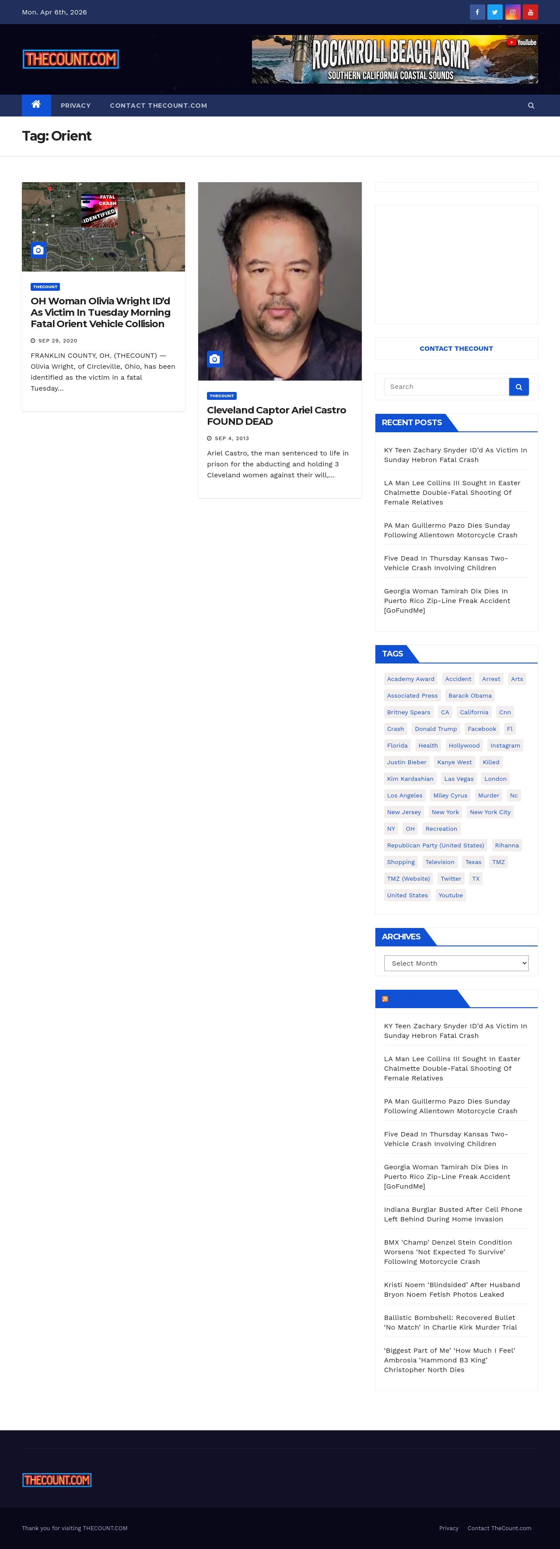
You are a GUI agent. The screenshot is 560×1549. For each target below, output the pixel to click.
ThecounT (45, 286)
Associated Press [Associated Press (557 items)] (412, 695)
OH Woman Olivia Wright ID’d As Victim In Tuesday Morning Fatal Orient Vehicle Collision (101, 312)
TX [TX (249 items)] (476, 878)
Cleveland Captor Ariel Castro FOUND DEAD (276, 415)
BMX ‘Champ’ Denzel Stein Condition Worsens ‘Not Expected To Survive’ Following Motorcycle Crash (448, 1252)
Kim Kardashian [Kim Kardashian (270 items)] (410, 778)
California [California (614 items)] (474, 712)
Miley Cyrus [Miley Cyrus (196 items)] (450, 795)
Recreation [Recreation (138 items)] (442, 828)
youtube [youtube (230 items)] (451, 895)
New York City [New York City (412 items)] (490, 811)
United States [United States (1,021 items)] (407, 895)
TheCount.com (422, 998)
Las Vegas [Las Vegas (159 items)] (459, 778)
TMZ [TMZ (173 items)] (498, 861)
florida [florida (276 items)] (397, 745)
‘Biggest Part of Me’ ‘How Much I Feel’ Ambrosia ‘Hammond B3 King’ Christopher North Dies (449, 1360)
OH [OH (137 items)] (410, 828)
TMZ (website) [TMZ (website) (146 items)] (408, 878)
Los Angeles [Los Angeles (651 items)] (405, 795)
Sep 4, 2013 (232, 438)
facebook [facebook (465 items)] (482, 728)
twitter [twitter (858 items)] (451, 878)
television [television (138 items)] (440, 861)
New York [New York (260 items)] (445, 811)
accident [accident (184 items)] (458, 678)
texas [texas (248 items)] (473, 861)
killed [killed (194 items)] (491, 762)
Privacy (76, 105)
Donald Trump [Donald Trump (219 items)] (436, 728)
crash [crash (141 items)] (395, 728)
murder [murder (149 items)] (489, 795)
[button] (531, 105)
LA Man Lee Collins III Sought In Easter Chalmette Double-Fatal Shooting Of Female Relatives (452, 492)
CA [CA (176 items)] (445, 712)
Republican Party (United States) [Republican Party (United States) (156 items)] (435, 845)
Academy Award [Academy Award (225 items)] (411, 678)
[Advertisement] (456, 264)
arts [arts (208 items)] (517, 678)
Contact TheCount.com (158, 105)
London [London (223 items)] (495, 778)
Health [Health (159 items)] (428, 745)
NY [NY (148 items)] (391, 828)
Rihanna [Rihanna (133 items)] (507, 845)
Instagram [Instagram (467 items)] (505, 745)
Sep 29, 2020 (57, 341)
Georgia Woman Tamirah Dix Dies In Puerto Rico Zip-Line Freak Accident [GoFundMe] (447, 600)
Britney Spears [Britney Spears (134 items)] (408, 712)
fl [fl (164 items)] (510, 728)
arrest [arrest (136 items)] (491, 678)
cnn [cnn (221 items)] (505, 712)
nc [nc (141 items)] (514, 795)
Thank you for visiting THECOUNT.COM (75, 1528)
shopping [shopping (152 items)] (401, 861)
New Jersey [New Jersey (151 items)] (404, 811)
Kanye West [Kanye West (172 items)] (454, 762)
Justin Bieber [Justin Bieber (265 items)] (407, 762)
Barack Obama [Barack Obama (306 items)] (470, 695)
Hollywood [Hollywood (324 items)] (464, 745)
